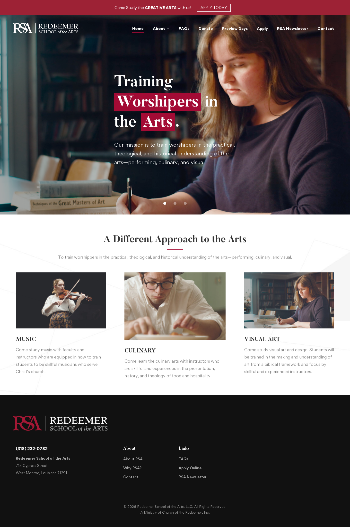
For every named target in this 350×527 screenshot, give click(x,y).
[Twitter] (234, 457)
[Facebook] (242, 457)
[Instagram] (249, 457)
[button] (165, 203)
